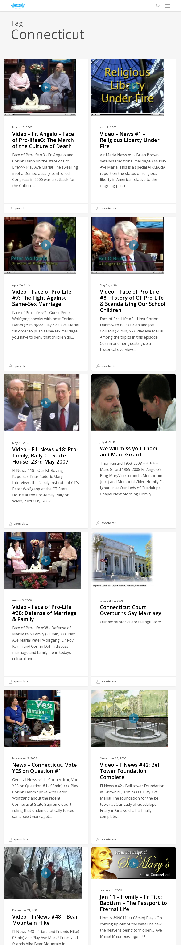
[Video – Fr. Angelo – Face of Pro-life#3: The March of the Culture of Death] (46, 136)
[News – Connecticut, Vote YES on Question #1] (46, 784)
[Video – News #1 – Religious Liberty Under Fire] (133, 136)
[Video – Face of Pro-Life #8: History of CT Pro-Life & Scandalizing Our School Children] (133, 296)
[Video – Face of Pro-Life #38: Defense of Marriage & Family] (46, 626)
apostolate (18, 208)
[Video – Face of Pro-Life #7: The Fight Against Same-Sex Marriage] (46, 294)
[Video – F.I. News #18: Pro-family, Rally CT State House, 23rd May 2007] (46, 468)
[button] (167, 5)
